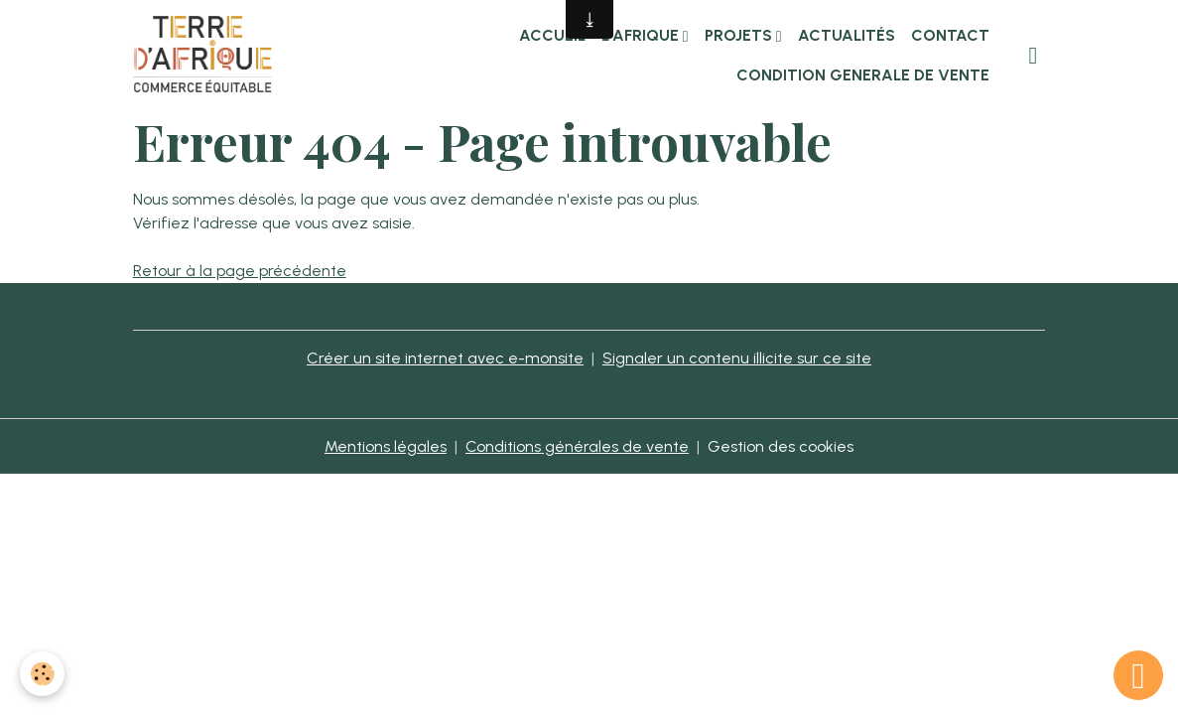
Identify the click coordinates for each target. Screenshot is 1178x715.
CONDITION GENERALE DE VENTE (862, 75)
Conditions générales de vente (577, 446)
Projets (740, 35)
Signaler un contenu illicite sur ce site (736, 358)
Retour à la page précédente (239, 270)
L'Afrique (642, 35)
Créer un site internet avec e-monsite (445, 358)
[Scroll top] (1138, 675)
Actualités (846, 35)
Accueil (552, 35)
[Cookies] (42, 673)
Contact (950, 35)
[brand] (203, 55)
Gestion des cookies (780, 446)
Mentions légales (386, 446)
